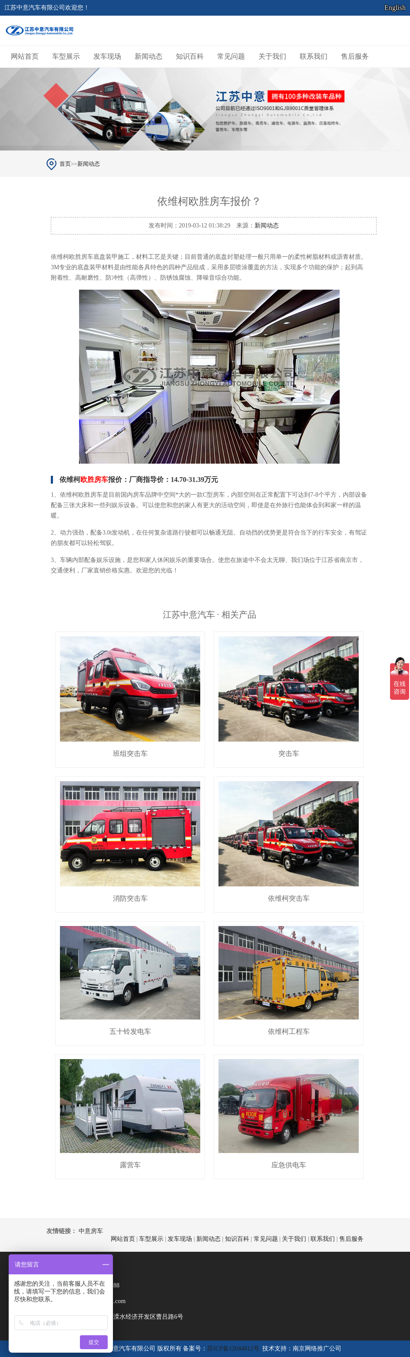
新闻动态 (148, 56)
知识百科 (190, 56)
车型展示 (66, 56)
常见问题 (231, 56)
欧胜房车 (94, 479)
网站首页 (25, 56)
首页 (65, 163)
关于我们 (272, 56)
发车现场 (107, 56)
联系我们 (313, 56)
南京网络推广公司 (317, 1348)
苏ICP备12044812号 (233, 1348)
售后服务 (355, 56)
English (395, 7)
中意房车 (91, 1231)
